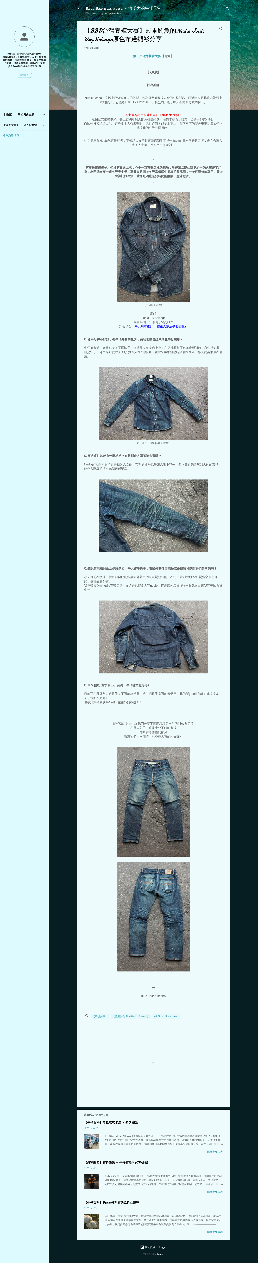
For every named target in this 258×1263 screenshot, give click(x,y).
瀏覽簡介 (24, 75)
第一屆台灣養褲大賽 (147, 56)
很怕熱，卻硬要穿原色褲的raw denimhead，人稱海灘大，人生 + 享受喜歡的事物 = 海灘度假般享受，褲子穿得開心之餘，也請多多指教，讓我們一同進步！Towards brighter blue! (24, 60)
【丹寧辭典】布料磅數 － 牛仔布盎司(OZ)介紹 (116, 1162)
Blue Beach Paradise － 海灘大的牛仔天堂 (123, 8)
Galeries (159, 1254)
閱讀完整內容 (215, 1151)
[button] (221, 29)
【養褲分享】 (100, 1016)
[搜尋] (227, 9)
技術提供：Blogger (153, 1247)
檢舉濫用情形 (11, 135)
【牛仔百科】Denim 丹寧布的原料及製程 (111, 1203)
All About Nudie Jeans (166, 1016)
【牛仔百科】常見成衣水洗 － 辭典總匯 (111, 1122)
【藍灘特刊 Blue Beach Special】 (131, 1016)
